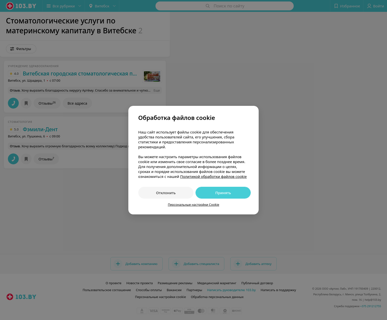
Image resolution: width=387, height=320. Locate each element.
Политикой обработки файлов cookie (213, 176)
